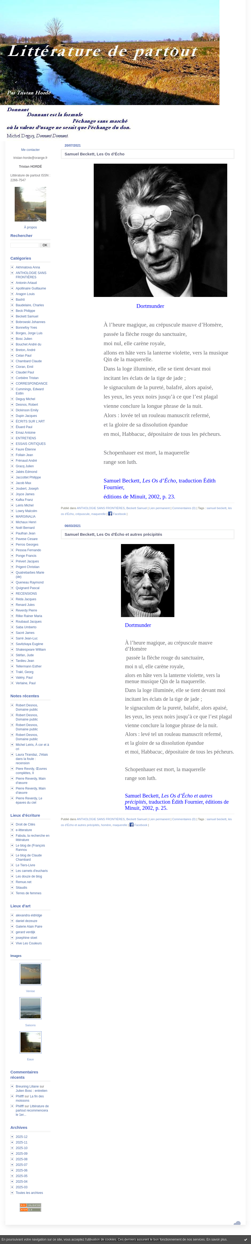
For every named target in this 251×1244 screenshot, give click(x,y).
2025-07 (22, 1165)
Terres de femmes (28, 893)
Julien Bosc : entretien (31, 1091)
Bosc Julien (24, 339)
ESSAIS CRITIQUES (31, 444)
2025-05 (22, 1176)
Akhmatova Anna (28, 267)
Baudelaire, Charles (30, 305)
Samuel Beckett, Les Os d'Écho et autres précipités (113, 534)
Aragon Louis (25, 294)
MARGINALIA (26, 516)
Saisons (30, 1025)
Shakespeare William (31, 649)
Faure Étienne (26, 449)
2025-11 (22, 1142)
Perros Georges (27, 544)
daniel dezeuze (26, 921)
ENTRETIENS (26, 438)
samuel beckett (216, 508)
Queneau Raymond (30, 582)
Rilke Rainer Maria (29, 616)
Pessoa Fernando (28, 550)
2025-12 (22, 1137)
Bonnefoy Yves (26, 327)
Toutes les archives (29, 1193)
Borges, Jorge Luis (29, 333)
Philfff (20, 1096)
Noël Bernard (25, 528)
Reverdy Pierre (26, 610)
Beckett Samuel (27, 316)
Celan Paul (24, 355)
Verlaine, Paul (26, 683)
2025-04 (22, 1181)
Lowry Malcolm (26, 511)
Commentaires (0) (184, 508)
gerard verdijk (25, 932)
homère (106, 825)
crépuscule (82, 514)
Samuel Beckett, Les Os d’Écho (94, 154)
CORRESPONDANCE (32, 383)
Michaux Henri (26, 522)
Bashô (20, 299)
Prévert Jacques (27, 561)
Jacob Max (23, 483)
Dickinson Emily (27, 410)
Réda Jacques (26, 599)
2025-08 (22, 1159)
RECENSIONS (26, 593)
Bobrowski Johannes (30, 322)
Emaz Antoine (26, 432)
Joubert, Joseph (27, 488)
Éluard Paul (24, 427)
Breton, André (25, 350)
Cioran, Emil (24, 367)
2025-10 (22, 1148)
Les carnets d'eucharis (32, 871)
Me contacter (30, 150)
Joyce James (25, 494)
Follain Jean (24, 455)
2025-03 (22, 1187)
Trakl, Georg (24, 672)
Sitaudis (21, 887)
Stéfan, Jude (25, 655)
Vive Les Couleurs (29, 943)
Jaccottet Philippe (28, 477)
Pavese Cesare (27, 539)
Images (15, 956)
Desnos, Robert (27, 404)
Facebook (117, 514)
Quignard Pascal (28, 588)
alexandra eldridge (29, 915)
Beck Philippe (25, 311)
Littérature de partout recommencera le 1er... (32, 1110)
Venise (30, 991)
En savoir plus (216, 1239)
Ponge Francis (26, 556)
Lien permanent (159, 508)
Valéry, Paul (24, 677)
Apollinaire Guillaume (31, 288)
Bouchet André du (28, 344)
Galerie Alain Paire (29, 926)
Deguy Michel (25, 399)
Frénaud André (26, 460)
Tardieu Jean (25, 661)
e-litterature (24, 830)
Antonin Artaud (26, 283)
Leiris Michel (25, 505)
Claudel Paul (25, 372)
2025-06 (22, 1170)
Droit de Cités (25, 824)
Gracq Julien (25, 466)
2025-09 (22, 1154)
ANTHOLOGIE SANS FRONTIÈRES (101, 508)
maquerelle (98, 514)
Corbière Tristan (27, 378)
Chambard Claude (29, 361)
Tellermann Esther (29, 666)
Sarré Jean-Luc (27, 638)
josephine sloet (26, 938)
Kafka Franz (24, 500)
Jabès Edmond (26, 472)
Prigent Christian (28, 567)
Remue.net (24, 882)
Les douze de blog (29, 876)
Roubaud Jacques (29, 621)
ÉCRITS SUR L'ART (30, 421)
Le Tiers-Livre (25, 865)
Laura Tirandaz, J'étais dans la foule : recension (32, 759)
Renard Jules (25, 605)
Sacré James (25, 633)
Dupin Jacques (26, 416)
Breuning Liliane (27, 1086)
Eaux (30, 1059)
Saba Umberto (26, 627)
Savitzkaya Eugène (29, 644)
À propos (30, 227)
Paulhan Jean (25, 533)
